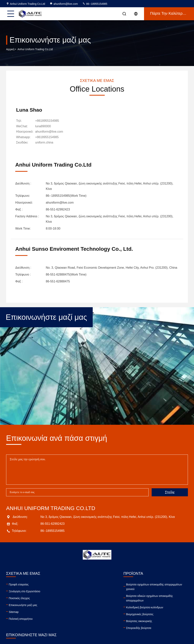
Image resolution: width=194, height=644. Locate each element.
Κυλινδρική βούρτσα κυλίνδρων (70, 607)
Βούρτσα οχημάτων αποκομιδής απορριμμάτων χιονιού (80, 586)
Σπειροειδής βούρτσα (64, 627)
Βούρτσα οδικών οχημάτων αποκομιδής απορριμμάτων (75, 598)
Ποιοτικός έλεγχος (19, 597)
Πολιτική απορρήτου (21, 618)
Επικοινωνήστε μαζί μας (23, 604)
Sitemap (14, 611)
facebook (129, 614)
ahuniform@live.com (64, 3)
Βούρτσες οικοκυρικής (65, 620)
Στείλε (170, 492)
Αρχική (10, 49)
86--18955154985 (94, 3)
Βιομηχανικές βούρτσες (66, 613)
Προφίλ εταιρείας (19, 584)
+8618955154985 (48, 121)
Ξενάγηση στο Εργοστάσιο (24, 590)
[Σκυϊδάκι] (45, 142)
